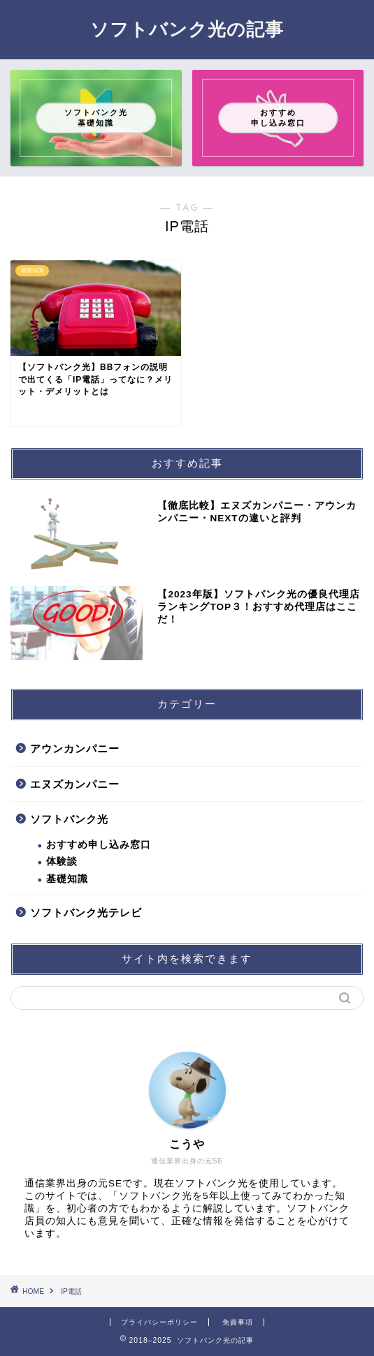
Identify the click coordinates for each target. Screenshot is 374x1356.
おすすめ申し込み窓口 (98, 845)
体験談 (62, 861)
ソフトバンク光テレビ (86, 912)
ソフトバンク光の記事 (187, 28)
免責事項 (237, 1322)
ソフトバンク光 (69, 819)
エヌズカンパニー (75, 784)
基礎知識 (67, 879)
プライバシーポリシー (159, 1322)
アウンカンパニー (75, 748)
